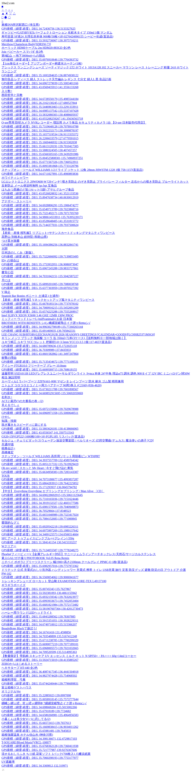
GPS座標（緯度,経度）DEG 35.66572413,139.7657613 (36, 722)
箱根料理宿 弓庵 (14, 679)
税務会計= (8, 448)
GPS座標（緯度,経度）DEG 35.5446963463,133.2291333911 (40, 106)
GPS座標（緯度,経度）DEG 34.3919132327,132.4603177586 (40, 502)
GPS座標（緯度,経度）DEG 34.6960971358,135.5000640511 (40, 412)
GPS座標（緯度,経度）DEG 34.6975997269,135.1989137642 (40, 530)
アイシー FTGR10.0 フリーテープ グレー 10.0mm (34, 365)
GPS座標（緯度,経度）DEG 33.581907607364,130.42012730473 (42, 608)
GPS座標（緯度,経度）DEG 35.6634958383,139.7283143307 (40, 472)
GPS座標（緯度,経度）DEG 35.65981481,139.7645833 (36, 730)
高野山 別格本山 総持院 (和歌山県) (25, 236)
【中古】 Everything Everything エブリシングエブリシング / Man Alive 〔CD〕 (53, 491)
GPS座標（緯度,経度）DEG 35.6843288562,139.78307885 (38, 616)
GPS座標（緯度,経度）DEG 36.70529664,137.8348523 (36, 510)
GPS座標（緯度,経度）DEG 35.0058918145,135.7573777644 (40, 699)
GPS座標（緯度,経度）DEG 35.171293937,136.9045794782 (39, 487)
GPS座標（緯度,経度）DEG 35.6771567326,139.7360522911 (40, 162)
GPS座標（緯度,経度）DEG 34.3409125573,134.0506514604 (40, 534)
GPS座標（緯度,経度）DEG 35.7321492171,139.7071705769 (40, 213)
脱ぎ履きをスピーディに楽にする (24, 424)
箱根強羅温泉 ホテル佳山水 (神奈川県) (27, 734)
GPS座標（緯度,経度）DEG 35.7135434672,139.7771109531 (40, 361)
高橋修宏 (8, 452)
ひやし (6, 416)
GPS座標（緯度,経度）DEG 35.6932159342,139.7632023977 (40, 596)
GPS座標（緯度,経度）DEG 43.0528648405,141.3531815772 (40, 221)
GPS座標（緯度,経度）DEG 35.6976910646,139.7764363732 (40, 59)
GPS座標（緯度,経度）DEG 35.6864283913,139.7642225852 (40, 483)
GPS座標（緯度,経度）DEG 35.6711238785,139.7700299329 (40, 640)
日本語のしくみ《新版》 (18, 252)
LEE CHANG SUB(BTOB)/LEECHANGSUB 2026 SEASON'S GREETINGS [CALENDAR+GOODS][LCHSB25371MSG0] (78, 334)
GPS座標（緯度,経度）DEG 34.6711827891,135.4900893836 (40, 173)
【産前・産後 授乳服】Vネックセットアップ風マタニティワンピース (48, 299)
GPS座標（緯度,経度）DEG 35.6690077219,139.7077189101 (40, 644)
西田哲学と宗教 (12, 95)
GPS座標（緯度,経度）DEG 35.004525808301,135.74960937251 (42, 158)
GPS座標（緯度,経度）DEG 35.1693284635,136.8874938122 (40, 75)
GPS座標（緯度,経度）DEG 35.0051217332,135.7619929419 (40, 464)
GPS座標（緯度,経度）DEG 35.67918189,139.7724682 (36, 711)
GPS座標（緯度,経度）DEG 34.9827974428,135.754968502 (39, 675)
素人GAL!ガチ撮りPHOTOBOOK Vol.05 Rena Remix (35, 558)
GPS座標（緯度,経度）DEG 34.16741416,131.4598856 (36, 632)
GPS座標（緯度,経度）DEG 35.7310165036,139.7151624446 (40, 499)
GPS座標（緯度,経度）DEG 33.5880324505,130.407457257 (39, 150)
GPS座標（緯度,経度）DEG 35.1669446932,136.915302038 (39, 142)
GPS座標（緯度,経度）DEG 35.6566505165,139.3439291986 (40, 154)
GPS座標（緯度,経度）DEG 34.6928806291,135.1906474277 (40, 205)
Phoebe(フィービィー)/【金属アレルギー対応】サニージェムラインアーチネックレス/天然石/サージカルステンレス (79, 554)
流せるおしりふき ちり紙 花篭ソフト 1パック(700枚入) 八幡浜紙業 (46, 753)
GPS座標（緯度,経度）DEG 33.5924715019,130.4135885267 (40, 659)
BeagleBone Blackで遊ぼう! (19, 628)
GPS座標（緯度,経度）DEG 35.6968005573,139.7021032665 (40, 648)
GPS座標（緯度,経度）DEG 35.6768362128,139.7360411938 (40, 746)
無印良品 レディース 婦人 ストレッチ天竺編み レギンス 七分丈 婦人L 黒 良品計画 (56, 79)
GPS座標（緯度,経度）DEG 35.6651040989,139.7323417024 (40, 514)
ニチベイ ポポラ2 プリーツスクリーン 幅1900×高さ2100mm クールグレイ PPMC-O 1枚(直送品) (65, 562)
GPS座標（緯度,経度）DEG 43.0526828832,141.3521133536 (40, 193)
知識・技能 (9, 420)
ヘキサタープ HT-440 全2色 (20, 667)
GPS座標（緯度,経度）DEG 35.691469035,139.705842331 (38, 330)
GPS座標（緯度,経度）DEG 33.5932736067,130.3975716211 (40, 40)
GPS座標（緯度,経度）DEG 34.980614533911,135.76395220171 (42, 217)
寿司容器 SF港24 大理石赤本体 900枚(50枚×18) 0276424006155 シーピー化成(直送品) (57, 36)
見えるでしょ (11, 405)
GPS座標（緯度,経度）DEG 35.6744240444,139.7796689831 (40, 683)
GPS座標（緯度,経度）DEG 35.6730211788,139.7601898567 (40, 389)
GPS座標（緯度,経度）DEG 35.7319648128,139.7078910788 (40, 126)
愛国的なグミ (11, 522)
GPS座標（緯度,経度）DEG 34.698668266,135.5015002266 (39, 707)
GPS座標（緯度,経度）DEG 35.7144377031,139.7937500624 (40, 225)
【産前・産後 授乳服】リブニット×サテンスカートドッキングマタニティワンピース (58, 232)
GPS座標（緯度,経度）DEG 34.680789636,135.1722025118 (39, 346)
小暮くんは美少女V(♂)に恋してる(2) (26, 719)
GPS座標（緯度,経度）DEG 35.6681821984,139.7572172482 (40, 604)
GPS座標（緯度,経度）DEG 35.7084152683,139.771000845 (39, 518)
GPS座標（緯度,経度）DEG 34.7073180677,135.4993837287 (40, 479)
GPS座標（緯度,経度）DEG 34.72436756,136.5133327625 (38, 28)
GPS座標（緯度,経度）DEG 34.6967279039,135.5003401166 (40, 83)
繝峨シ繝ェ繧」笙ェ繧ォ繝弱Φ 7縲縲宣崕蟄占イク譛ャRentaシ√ (44, 703)
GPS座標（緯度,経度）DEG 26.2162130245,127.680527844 (39, 102)
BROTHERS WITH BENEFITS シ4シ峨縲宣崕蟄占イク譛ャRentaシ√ (46, 322)
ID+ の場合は (10, 260)
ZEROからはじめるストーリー (22, 663)
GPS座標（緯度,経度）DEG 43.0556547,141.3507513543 (38, 432)
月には (6, 280)
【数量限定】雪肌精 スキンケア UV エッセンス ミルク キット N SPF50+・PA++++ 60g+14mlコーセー (69, 656)
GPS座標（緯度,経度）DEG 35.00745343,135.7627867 (36, 589)
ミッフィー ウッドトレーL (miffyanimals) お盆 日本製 (37, 319)
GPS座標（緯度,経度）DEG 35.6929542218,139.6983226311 (40, 526)
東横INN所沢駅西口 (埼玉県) (21, 24)
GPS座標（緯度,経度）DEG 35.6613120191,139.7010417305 (40, 146)
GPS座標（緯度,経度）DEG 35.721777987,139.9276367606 (39, 749)
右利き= (7, 397)
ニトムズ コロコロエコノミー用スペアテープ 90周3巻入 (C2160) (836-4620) (51, 385)
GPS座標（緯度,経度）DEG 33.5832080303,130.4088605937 (40, 114)
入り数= (7, 91)
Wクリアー (9, 546)
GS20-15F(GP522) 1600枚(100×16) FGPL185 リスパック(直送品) (43, 436)
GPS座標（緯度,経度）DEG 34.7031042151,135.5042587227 (40, 276)
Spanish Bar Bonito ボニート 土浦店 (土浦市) (30, 295)
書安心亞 (8, 272)
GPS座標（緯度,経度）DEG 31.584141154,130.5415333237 (39, 542)
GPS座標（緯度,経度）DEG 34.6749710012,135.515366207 (39, 624)
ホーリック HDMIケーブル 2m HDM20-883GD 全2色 (36, 47)
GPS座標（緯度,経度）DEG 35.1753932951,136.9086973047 (40, 264)
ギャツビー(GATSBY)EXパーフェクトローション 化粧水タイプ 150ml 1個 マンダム (57, 32)
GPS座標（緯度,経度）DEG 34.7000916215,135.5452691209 (40, 307)
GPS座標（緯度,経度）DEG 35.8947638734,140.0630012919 (40, 197)
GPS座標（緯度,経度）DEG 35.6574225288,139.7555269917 (40, 311)
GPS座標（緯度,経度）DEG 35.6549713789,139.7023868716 (40, 209)
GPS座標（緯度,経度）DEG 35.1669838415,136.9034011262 (40, 726)
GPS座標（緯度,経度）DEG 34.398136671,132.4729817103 (39, 738)
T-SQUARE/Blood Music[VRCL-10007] (26, 742)
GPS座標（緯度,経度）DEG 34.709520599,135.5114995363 (39, 652)
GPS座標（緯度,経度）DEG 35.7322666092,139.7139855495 (40, 256)
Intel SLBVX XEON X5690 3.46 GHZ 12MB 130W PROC (38, 315)
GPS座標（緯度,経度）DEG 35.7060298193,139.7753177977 (40, 757)
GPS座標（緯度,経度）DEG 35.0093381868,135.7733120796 (40, 165)
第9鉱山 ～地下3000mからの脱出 (23, 55)
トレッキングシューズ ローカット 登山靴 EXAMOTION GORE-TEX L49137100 (54, 581)
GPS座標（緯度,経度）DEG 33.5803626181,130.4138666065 (40, 428)
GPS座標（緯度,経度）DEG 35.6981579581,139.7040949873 (40, 506)
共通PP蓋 (8, 444)
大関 (5, 248)
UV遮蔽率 (8, 761)
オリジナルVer (11, 691)
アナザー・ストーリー (17, 201)
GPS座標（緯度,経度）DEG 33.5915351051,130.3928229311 (40, 620)
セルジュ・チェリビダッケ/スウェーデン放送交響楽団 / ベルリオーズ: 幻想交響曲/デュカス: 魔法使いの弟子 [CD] (78, 440)
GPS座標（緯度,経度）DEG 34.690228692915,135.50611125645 (42, 495)
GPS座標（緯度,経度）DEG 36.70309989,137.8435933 (36, 349)
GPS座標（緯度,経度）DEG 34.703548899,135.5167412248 (39, 636)
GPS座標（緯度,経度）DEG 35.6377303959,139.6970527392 (40, 288)
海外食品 (8, 228)
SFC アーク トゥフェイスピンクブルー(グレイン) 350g (38, 538)
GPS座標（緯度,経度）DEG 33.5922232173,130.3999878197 (40, 130)
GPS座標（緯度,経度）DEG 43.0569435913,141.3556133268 (40, 87)
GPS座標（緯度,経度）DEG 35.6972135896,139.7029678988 (40, 409)
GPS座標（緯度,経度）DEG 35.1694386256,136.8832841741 (40, 244)
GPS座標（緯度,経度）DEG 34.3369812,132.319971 (35, 765)
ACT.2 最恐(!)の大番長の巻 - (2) (22, 401)
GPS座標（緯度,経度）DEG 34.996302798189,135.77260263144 (42, 326)
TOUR (6, 475)
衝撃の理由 (9, 357)
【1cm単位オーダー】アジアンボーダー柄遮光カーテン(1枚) (42, 63)
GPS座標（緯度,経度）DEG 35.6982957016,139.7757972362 (40, 566)
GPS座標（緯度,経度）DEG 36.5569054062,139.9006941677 (40, 577)
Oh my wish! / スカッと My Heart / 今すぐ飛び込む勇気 (37, 468)
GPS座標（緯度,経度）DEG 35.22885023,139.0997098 (36, 695)
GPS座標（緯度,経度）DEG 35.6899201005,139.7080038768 (40, 284)
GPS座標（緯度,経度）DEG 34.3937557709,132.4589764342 (40, 460)
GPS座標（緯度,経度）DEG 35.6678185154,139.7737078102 (40, 303)
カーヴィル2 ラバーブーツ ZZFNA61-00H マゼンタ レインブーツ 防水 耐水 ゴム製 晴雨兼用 (63, 381)
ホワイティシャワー (15, 177)
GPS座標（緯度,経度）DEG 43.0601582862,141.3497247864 (40, 353)
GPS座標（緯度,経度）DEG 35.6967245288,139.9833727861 (40, 268)
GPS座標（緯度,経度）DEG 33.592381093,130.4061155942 (39, 593)
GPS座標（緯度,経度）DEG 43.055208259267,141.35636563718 (42, 118)
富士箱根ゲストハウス (17, 687)
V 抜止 (6, 292)
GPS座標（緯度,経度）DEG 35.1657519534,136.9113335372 (40, 134)
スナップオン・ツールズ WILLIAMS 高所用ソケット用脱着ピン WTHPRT (51, 456)
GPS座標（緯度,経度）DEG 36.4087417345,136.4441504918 (40, 671)
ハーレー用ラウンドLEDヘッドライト (27, 612)
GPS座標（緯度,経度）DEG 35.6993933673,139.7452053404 (40, 600)
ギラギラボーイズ (14, 585)
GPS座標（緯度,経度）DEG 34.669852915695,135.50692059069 (42, 393)
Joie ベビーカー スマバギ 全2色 (22, 51)
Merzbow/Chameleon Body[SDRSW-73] (26, 44)
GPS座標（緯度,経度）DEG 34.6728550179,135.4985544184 (40, 99)
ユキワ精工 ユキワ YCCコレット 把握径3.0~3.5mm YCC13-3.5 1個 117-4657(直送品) (57, 342)
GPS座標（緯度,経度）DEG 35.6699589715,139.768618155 (39, 369)
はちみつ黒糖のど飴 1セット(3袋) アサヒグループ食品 (38, 189)
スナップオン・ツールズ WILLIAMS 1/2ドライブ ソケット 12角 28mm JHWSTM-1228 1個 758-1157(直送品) (72, 169)
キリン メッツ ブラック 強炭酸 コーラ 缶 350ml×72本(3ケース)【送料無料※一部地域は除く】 (64, 338)
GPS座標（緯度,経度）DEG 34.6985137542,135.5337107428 (40, 110)
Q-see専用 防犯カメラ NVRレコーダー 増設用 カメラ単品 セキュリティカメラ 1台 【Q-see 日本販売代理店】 (74, 122)
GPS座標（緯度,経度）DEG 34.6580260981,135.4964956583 (40, 715)
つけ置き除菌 (11, 240)
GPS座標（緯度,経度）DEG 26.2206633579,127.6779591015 (40, 138)
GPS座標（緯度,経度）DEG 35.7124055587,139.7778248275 (40, 550)
